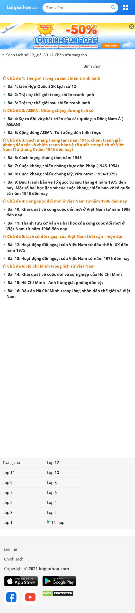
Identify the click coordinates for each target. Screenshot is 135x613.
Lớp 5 (8, 502)
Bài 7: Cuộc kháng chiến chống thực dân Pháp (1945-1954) (62, 165)
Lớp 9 (8, 482)
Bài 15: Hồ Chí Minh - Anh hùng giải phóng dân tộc (55, 282)
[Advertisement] (67, 376)
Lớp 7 (8, 492)
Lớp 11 (9, 472)
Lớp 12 (53, 462)
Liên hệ (10, 549)
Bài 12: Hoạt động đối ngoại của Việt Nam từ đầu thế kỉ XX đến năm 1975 (67, 247)
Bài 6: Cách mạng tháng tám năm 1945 (44, 157)
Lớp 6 (52, 492)
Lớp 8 (52, 482)
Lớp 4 (52, 502)
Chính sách (13, 559)
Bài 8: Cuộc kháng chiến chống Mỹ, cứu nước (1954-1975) (61, 173)
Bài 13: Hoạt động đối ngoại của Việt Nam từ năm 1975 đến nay (68, 258)
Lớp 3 (8, 512)
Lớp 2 (52, 512)
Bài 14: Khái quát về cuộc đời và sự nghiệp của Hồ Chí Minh (64, 274)
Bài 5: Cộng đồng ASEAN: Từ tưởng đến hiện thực (53, 132)
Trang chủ (11, 462)
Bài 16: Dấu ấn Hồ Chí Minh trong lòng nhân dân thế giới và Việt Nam (68, 293)
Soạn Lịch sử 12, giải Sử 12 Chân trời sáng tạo (46, 54)
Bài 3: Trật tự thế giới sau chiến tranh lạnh (48, 102)
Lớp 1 (8, 522)
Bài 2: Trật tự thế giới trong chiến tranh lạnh (50, 94)
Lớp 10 (53, 472)
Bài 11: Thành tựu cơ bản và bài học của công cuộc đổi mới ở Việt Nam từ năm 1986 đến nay (65, 225)
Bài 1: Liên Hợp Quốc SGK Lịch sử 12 (41, 86)
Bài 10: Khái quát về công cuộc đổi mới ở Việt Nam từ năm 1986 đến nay (68, 212)
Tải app (55, 522)
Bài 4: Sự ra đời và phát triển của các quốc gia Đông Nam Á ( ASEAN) (64, 121)
